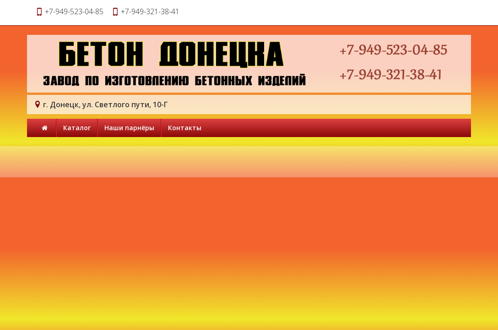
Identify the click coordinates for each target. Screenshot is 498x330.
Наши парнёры (129, 127)
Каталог (77, 127)
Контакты (184, 127)
